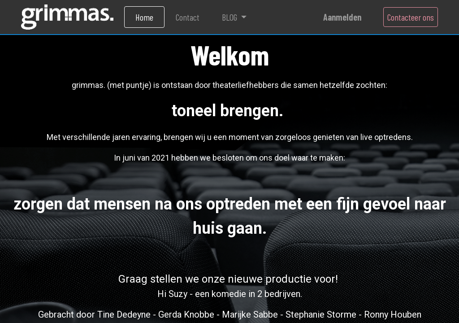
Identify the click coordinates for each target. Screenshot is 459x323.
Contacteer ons (410, 17)
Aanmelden (342, 17)
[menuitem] (144, 17)
